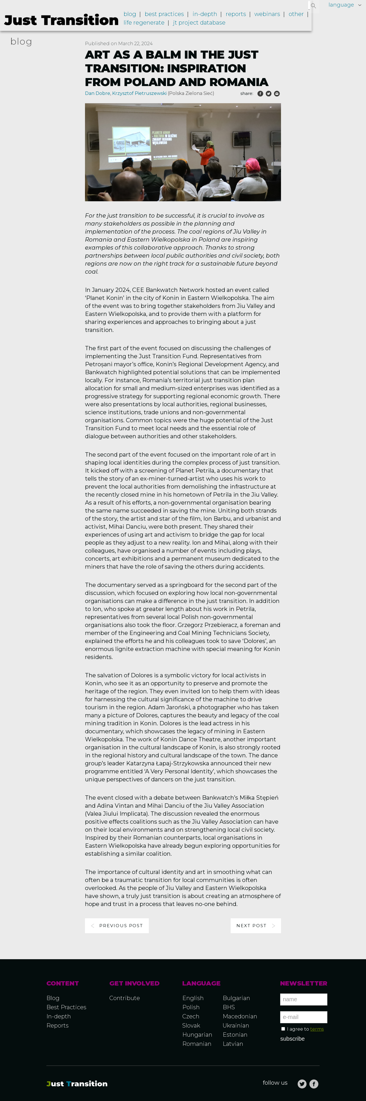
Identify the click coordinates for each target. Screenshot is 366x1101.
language (341, 5)
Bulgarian (236, 998)
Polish (191, 1007)
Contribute (124, 998)
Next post (251, 925)
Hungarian (197, 1034)
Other (298, 16)
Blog (140, 16)
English (193, 998)
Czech (190, 1016)
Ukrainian (236, 1025)
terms (317, 1029)
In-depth (212, 16)
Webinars (271, 16)
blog (21, 41)
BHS (229, 1007)
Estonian (235, 1034)
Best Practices (66, 1007)
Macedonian (240, 1016)
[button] (313, 5)
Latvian (233, 1043)
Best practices (173, 16)
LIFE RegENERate (154, 24)
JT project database (208, 24)
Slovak (191, 1025)
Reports (242, 16)
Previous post (121, 925)
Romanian (196, 1043)
